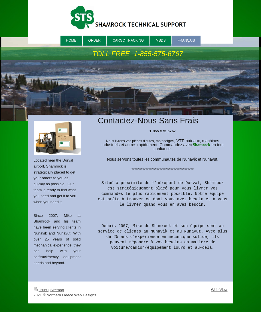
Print (41, 290)
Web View (219, 289)
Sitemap (57, 290)
